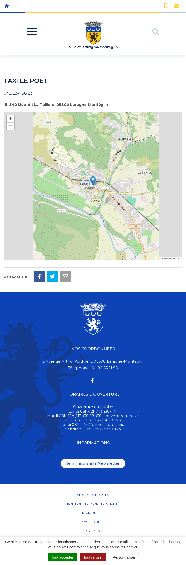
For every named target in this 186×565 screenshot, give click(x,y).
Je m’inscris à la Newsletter (93, 463)
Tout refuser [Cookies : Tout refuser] (93, 557)
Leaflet (161, 258)
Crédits (93, 531)
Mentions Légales (93, 495)
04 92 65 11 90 (105, 367)
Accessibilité (93, 522)
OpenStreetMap (174, 258)
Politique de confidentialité (93, 504)
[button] (93, 181)
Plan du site (93, 513)
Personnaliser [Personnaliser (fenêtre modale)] (124, 557)
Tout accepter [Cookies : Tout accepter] (62, 557)
